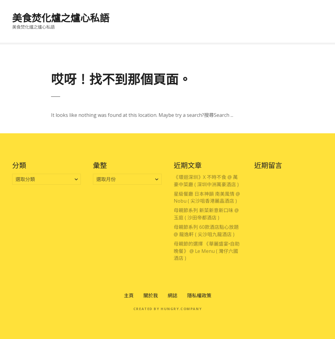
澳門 (192, 14)
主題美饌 (275, 14)
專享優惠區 (140, 14)
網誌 (172, 295)
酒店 (216, 28)
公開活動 (243, 28)
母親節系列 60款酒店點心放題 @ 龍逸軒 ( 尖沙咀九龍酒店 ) (206, 231)
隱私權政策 (199, 295)
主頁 (129, 295)
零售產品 (275, 28)
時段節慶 (307, 14)
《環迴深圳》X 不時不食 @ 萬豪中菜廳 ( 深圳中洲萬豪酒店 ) (206, 181)
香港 (170, 14)
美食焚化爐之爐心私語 (60, 17)
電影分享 (307, 28)
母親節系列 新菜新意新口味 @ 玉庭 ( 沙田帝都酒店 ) (206, 214)
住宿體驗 (189, 28)
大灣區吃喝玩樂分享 (231, 14)
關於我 (150, 295)
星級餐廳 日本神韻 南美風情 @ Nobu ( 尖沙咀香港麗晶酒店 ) (207, 197)
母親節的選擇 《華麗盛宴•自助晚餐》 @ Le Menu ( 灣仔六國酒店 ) (207, 251)
